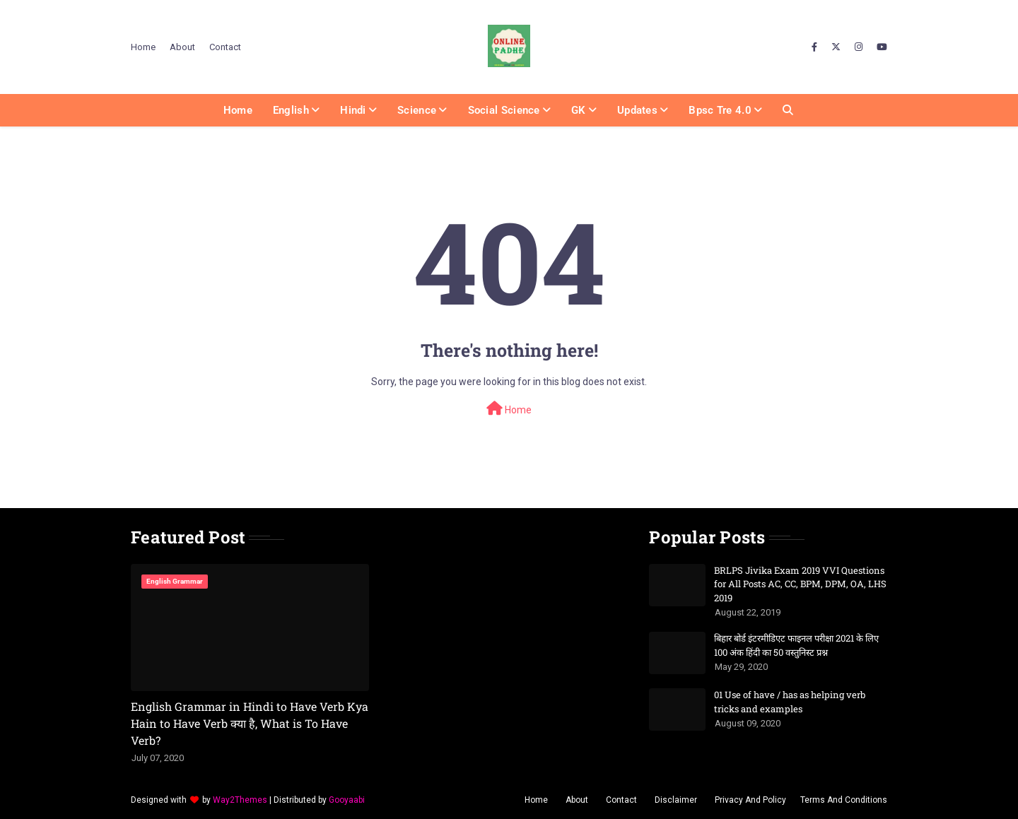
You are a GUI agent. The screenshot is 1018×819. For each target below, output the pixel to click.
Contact (225, 47)
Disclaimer (676, 800)
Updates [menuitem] (637, 110)
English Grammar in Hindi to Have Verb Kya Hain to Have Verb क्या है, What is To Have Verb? (249, 723)
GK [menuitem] (578, 110)
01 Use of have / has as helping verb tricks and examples (789, 701)
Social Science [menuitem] (504, 110)
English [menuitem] (291, 110)
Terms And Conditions (843, 800)
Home (143, 47)
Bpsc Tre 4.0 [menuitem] (720, 110)
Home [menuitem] (237, 110)
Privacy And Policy (750, 800)
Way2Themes (240, 800)
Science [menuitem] (416, 110)
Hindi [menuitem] (353, 110)
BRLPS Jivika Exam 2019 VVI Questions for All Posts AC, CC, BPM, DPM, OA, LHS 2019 (800, 584)
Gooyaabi (347, 800)
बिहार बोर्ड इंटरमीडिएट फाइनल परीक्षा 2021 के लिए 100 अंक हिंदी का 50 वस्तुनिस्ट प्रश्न (796, 645)
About (182, 47)
